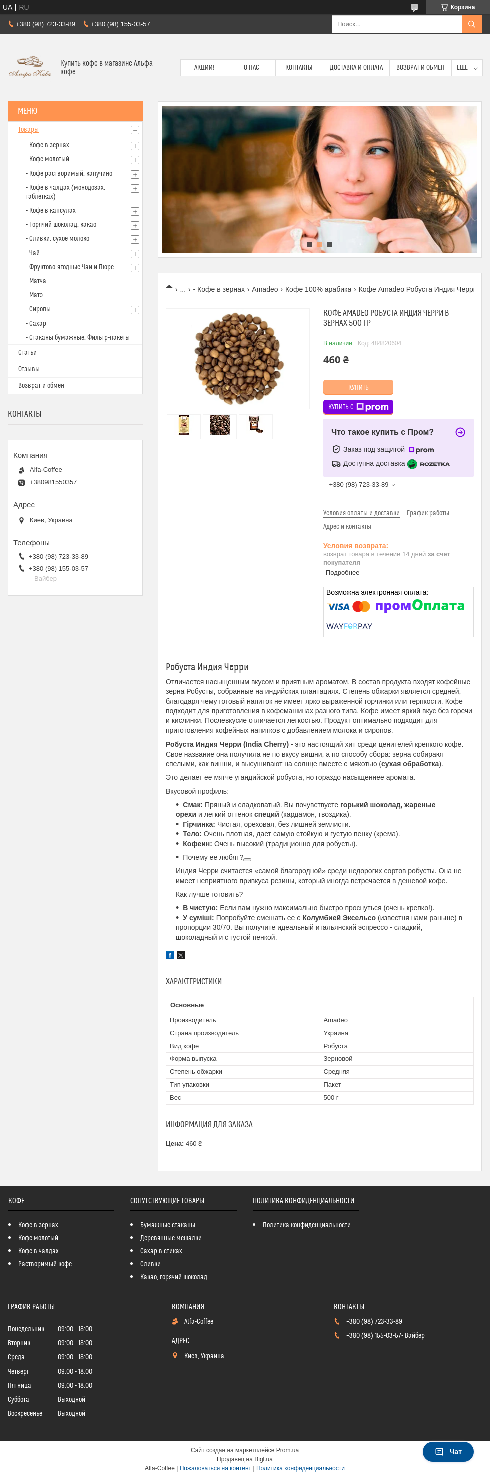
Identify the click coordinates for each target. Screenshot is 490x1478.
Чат (448, 1451)
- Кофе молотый (48, 159)
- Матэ (34, 295)
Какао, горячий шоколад (174, 1277)
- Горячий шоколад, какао (61, 225)
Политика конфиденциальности (307, 1225)
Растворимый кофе (45, 1264)
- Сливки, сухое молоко (58, 239)
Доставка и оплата (356, 68)
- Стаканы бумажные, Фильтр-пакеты (78, 338)
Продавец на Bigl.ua (245, 1459)
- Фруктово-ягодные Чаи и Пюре (70, 267)
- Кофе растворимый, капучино (69, 174)
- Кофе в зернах (219, 289)
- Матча (36, 281)
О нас (252, 68)
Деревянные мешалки (171, 1238)
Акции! (204, 68)
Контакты (299, 68)
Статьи (27, 353)
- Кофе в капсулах (51, 211)
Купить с (358, 407)
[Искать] (472, 24)
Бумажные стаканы (168, 1225)
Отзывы (29, 369)
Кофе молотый (38, 1238)
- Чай (33, 253)
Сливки (150, 1264)
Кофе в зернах (38, 1225)
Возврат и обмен (420, 68)
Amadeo (265, 289)
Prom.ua (287, 1450)
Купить (358, 388)
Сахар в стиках (161, 1251)
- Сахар (36, 324)
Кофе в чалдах (38, 1251)
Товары (28, 130)
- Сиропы (38, 309)
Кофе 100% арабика (319, 289)
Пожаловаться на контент (216, 1468)
